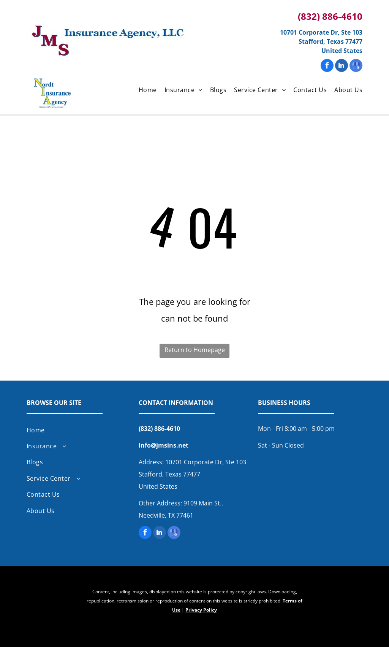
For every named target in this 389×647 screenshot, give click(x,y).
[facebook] (327, 66)
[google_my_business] (355, 66)
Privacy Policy (201, 610)
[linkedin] (341, 66)
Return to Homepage (194, 350)
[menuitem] (144, 90)
